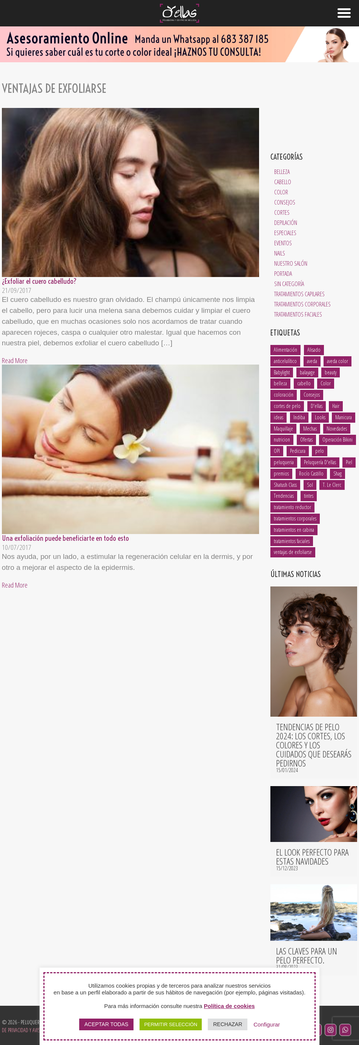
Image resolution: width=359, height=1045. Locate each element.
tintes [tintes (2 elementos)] (308, 495)
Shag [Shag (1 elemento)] (337, 473)
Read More (15, 360)
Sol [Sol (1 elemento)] (310, 484)
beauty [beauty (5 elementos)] (330, 372)
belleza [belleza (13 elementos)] (280, 383)
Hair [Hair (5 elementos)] (335, 405)
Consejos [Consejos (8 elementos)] (312, 394)
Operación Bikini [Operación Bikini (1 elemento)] (337, 439)
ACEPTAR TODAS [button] (106, 1024)
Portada (283, 273)
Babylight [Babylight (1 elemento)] (282, 372)
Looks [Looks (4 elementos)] (320, 417)
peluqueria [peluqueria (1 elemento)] (284, 462)
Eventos (283, 243)
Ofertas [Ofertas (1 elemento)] (306, 439)
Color (281, 192)
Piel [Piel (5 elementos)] (349, 462)
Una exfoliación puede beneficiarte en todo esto (65, 538)
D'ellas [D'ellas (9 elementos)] (316, 405)
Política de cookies (229, 1006)
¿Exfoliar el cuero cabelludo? (39, 281)
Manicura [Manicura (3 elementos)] (343, 417)
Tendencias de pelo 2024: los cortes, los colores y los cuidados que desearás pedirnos (313, 744)
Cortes (282, 212)
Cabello (282, 182)
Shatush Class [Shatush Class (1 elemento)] (285, 484)
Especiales (285, 233)
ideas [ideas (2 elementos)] (278, 417)
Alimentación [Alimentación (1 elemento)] (285, 349)
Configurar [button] (266, 1024)
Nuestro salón (290, 263)
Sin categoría (289, 284)
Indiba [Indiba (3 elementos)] (299, 417)
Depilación (285, 223)
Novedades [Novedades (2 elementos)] (337, 428)
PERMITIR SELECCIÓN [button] (170, 1024)
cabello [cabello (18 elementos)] (304, 383)
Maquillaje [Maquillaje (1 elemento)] (283, 428)
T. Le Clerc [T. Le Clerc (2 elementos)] (332, 484)
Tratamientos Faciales (298, 314)
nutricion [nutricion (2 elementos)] (282, 439)
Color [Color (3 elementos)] (326, 383)
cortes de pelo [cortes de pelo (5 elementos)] (287, 405)
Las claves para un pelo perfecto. (306, 955)
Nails (279, 253)
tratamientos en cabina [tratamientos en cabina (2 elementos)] (294, 529)
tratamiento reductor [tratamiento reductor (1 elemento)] (292, 507)
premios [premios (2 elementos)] (281, 473)
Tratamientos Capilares (299, 294)
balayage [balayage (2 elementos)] (307, 372)
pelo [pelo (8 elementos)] (319, 450)
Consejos (284, 202)
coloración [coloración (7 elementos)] (283, 394)
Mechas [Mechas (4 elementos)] (310, 428)
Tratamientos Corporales (302, 304)
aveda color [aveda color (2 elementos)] (337, 361)
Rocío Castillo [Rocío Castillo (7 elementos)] (311, 473)
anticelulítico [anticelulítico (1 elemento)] (285, 361)
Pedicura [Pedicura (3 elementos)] (297, 450)
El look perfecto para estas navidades (312, 856)
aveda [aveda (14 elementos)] (312, 361)
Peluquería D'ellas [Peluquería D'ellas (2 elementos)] (320, 462)
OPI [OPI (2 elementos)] (277, 450)
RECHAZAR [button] (227, 1024)
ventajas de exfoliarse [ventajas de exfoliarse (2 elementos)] (293, 552)
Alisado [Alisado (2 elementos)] (314, 349)
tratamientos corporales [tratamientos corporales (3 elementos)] (295, 518)
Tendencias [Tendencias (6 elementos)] (284, 495)
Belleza (282, 172)
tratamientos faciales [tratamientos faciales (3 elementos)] (292, 541)
